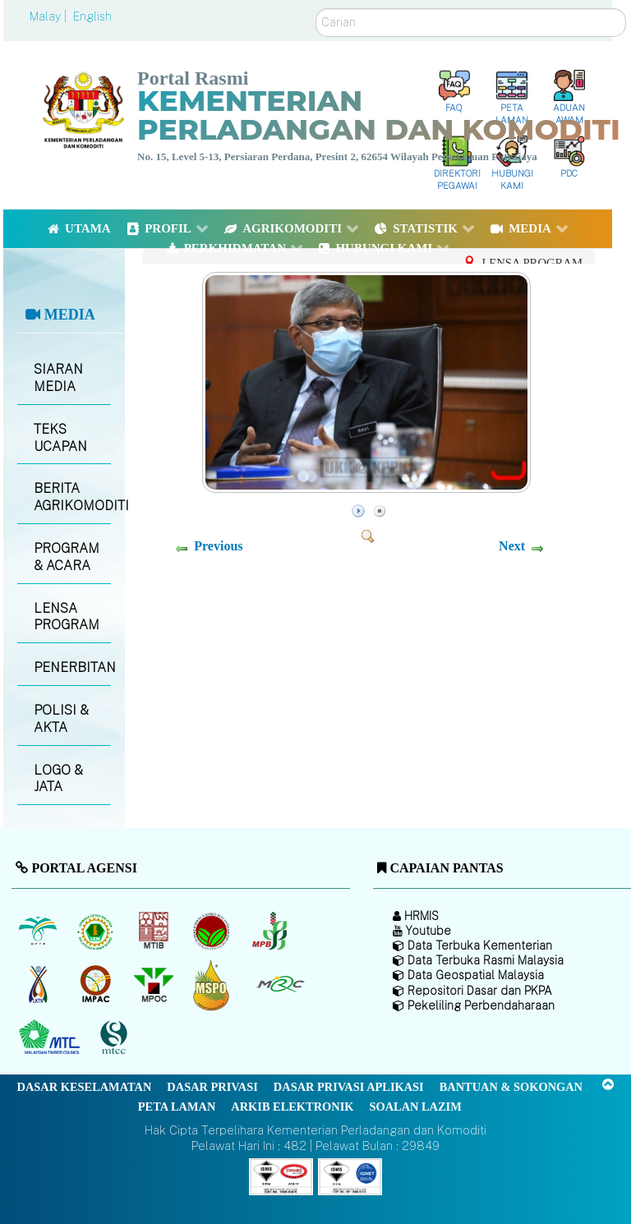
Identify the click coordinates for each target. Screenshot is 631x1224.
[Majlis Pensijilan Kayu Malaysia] (115, 1038)
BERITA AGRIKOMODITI (72, 497)
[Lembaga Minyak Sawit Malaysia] (39, 932)
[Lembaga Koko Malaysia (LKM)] (213, 932)
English (92, 16)
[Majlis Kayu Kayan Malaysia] (51, 1038)
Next (512, 546)
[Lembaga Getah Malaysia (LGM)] (97, 932)
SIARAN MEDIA (58, 377)
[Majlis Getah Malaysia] (279, 985)
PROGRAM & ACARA (66, 557)
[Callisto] (281, 1175)
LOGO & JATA (58, 778)
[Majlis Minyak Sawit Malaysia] (154, 985)
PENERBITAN (72, 667)
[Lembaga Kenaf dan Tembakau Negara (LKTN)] (39, 985)
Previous (218, 546)
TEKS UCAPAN (60, 437)
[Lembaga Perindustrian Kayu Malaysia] (154, 932)
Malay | (50, 16)
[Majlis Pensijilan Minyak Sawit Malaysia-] (213, 984)
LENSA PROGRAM (66, 616)
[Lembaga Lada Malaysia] (270, 932)
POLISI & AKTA (61, 718)
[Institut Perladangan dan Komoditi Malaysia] (97, 985)
